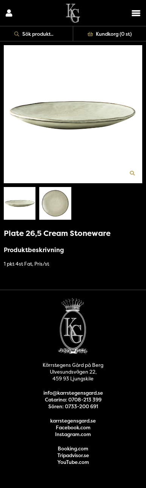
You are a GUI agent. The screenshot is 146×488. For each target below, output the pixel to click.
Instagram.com (73, 434)
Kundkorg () (110, 33)
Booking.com (73, 448)
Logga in (9, 13)
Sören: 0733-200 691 (73, 406)
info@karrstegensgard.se (73, 392)
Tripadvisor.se (73, 455)
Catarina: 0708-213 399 (73, 399)
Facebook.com (73, 427)
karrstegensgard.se (73, 420)
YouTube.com (73, 462)
